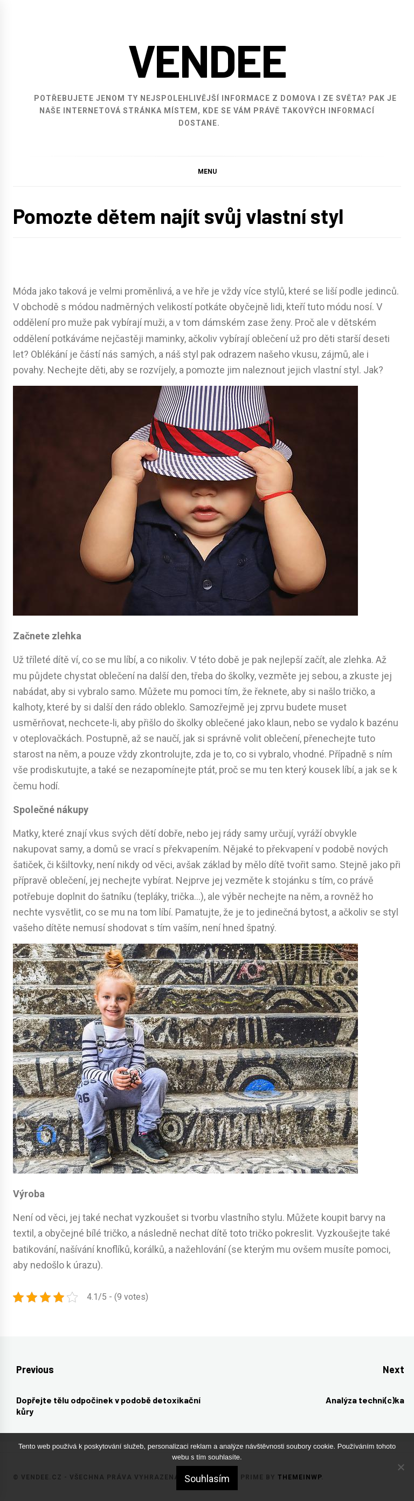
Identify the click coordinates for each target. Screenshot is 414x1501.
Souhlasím (207, 1478)
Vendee (207, 59)
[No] (400, 1467)
